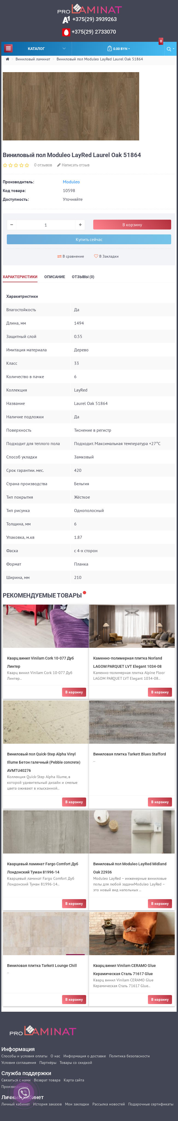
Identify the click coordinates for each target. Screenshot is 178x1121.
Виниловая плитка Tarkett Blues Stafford (129, 754)
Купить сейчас (89, 239)
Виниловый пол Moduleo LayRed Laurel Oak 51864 (100, 59)
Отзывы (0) (83, 277)
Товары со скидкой (76, 1062)
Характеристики (20, 277)
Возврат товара (47, 1080)
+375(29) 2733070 (93, 31)
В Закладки (106, 256)
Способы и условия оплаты (24, 1056)
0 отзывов (43, 164)
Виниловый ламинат (33, 59)
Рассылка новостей (108, 1104)
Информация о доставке (84, 1056)
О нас (55, 1056)
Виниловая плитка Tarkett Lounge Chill (42, 965)
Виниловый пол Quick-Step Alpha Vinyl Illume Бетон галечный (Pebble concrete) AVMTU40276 (43, 762)
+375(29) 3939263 (94, 19)
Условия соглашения (18, 1062)
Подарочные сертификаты (150, 1104)
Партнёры (47, 1062)
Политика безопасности (129, 1056)
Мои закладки (77, 1104)
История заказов (47, 1104)
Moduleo (71, 181)
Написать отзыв (73, 164)
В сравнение (70, 256)
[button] (170, 49)
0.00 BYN (135, 46)
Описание (54, 277)
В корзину (132, 224)
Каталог (35, 48)
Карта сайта (74, 1080)
